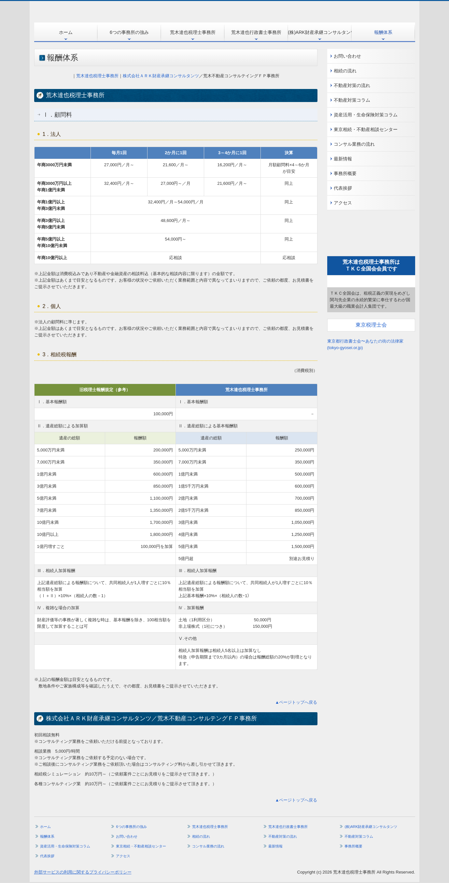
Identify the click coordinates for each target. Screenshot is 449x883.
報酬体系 (383, 32)
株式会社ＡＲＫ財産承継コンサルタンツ (161, 75)
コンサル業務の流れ (354, 144)
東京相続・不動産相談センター (366, 129)
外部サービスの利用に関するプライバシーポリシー (83, 872)
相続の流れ (345, 70)
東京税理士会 (371, 325)
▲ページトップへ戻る (296, 702)
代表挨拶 (343, 188)
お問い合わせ (347, 56)
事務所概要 (345, 173)
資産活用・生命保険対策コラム (366, 114)
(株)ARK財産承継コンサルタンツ (320, 32)
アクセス (343, 202)
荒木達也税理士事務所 (193, 32)
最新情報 (343, 158)
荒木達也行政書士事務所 (256, 32)
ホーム (66, 32)
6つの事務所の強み (129, 32)
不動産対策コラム (352, 100)
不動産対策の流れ (352, 85)
